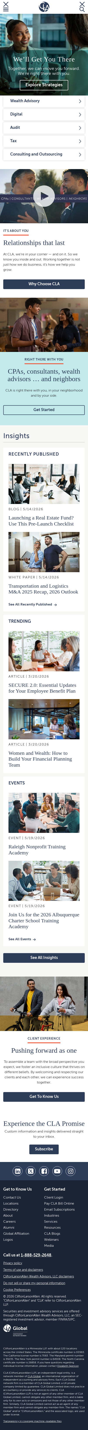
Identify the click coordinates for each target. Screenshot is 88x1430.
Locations (10, 1203)
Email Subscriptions (59, 1209)
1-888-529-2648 (36, 1255)
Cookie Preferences (17, 1289)
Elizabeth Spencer (68, 1366)
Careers (9, 1222)
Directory (10, 1209)
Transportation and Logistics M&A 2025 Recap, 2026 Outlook (43, 589)
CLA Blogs (52, 1234)
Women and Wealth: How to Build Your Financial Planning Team (40, 759)
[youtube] (57, 1171)
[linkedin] (17, 1171)
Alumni (8, 1228)
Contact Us (12, 1197)
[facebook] (44, 1171)
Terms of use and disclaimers (23, 1269)
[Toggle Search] (82, 7)
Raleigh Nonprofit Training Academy (37, 849)
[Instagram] (70, 1171)
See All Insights (44, 958)
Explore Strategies (44, 85)
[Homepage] (44, 7)
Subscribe (44, 1149)
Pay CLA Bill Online (59, 1203)
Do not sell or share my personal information (34, 1283)
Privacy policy (12, 1263)
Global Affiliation (16, 1234)
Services (50, 1222)
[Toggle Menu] (5, 7)
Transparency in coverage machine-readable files (32, 1421)
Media (49, 1246)
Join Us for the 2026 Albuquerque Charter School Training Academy (43, 920)
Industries (51, 1215)
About (8, 1215)
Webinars (51, 1240)
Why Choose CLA (44, 284)
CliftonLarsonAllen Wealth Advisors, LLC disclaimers (38, 1276)
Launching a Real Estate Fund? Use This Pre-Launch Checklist (41, 520)
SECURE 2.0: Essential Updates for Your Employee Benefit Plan (42, 688)
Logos (8, 1240)
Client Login (53, 1197)
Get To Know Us (44, 1097)
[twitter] (31, 1171)
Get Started (44, 410)
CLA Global (34, 1376)
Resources (52, 1228)
